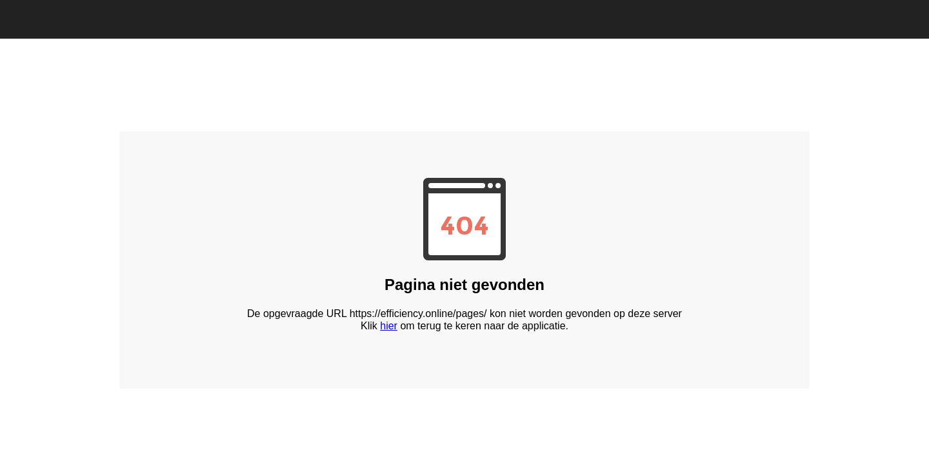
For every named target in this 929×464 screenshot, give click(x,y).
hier (388, 325)
